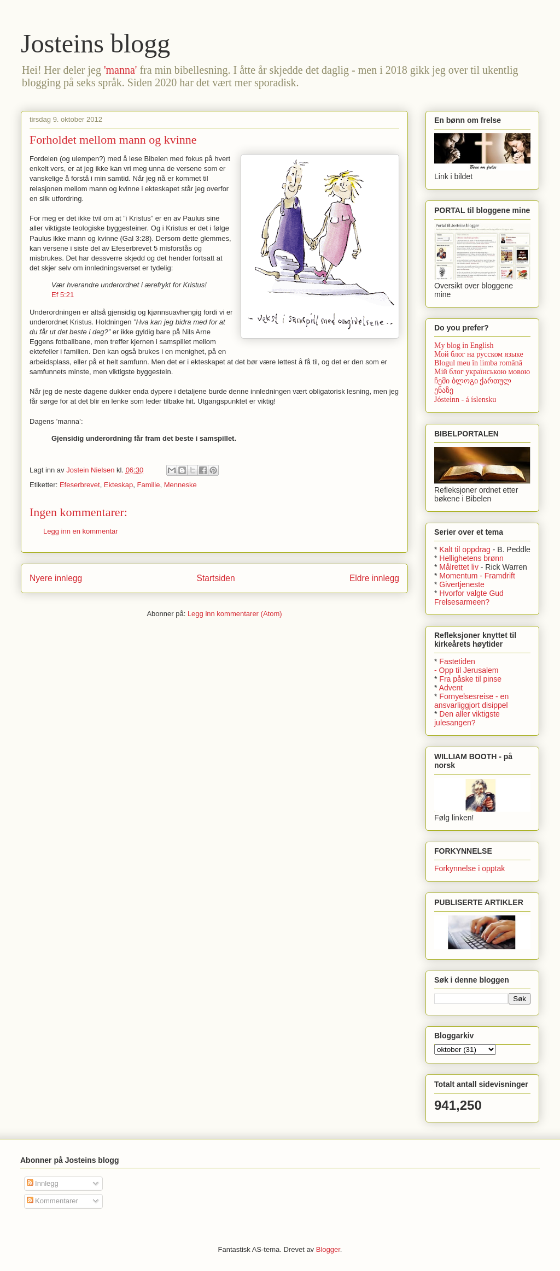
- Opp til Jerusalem (466, 670)
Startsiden (215, 578)
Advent (451, 687)
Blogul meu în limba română (478, 363)
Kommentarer (52, 1201)
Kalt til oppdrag (464, 549)
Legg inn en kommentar (80, 531)
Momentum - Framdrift (477, 575)
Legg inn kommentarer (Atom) (235, 614)
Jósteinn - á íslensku (465, 399)
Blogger (328, 1249)
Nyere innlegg (56, 578)
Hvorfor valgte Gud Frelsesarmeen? (469, 597)
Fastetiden (457, 661)
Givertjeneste (461, 584)
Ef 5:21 (62, 295)
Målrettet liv (459, 567)
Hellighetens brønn (471, 558)
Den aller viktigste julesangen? (467, 718)
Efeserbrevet (80, 485)
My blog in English (464, 345)
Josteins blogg (95, 43)
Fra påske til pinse (470, 679)
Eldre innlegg (374, 578)
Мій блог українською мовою (482, 372)
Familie (148, 485)
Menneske (180, 485)
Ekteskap (118, 485)
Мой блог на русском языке (478, 354)
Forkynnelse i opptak (469, 868)
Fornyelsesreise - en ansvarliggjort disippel (471, 701)
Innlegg (43, 1183)
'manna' (120, 70)
